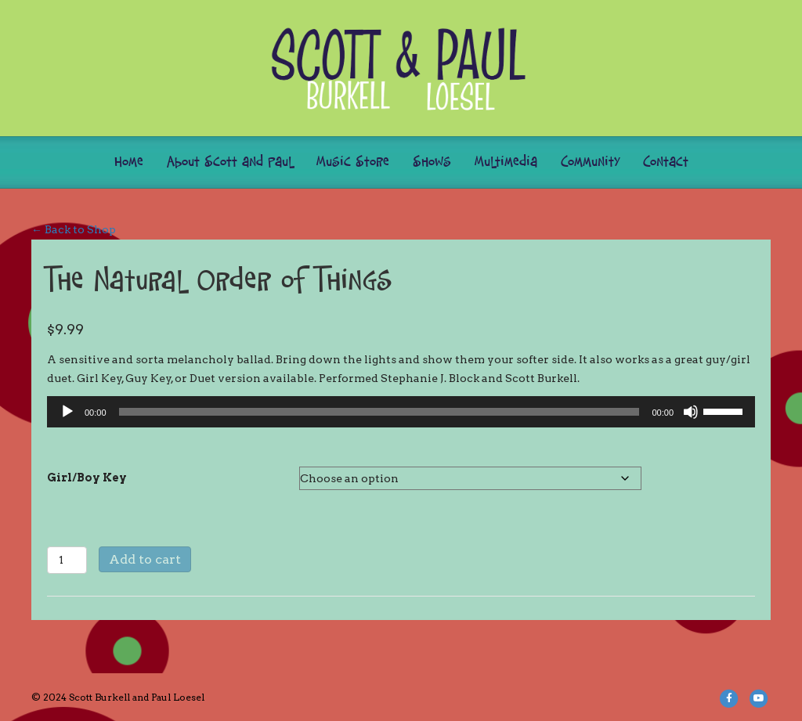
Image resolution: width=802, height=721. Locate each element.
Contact (665, 162)
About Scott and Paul (230, 162)
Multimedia (506, 162)
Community (590, 162)
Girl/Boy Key (87, 477)
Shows (432, 162)
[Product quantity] (67, 560)
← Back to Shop (73, 229)
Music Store (352, 162)
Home (128, 162)
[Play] (67, 412)
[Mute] (691, 412)
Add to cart (145, 559)
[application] (401, 411)
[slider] (379, 412)
